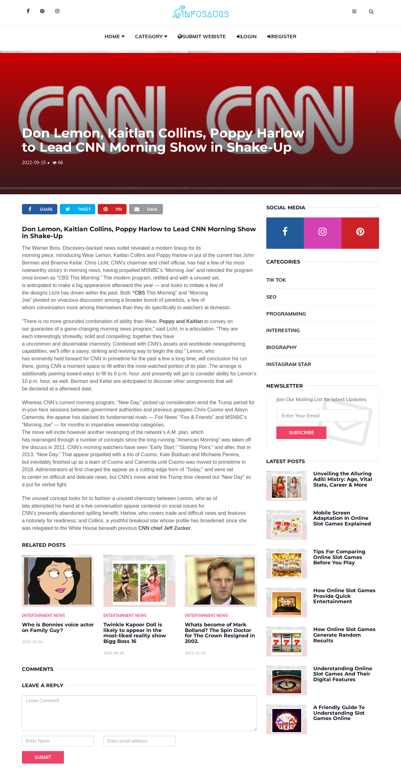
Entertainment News (43, 615)
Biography (281, 347)
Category (149, 36)
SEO (271, 297)
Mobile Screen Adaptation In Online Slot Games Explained (342, 518)
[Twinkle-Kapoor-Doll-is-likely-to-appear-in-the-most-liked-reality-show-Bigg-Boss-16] (139, 581)
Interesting (283, 330)
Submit (42, 757)
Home (112, 36)
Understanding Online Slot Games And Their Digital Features (342, 674)
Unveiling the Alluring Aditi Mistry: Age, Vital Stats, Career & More (342, 479)
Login (247, 36)
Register (281, 36)
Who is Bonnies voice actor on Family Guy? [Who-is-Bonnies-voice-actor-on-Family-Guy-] (58, 627)
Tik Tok (276, 280)
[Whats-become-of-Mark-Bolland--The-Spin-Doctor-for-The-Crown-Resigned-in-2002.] (221, 581)
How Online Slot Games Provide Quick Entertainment (344, 596)
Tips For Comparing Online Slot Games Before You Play (339, 557)
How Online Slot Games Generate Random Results (344, 634)
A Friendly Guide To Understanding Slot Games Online (339, 712)
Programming (286, 314)
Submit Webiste (202, 36)
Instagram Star (288, 364)
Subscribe (301, 433)
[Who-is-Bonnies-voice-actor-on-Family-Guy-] (58, 581)
